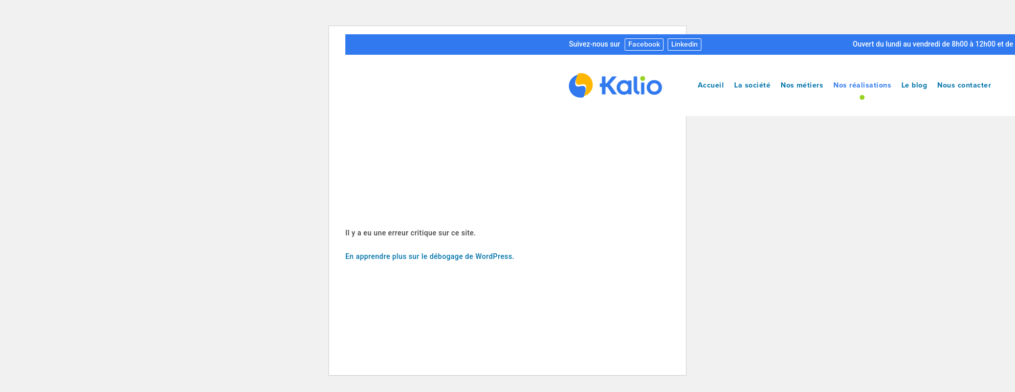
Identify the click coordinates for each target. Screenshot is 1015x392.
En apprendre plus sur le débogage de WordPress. (430, 256)
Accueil (711, 85)
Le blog (914, 85)
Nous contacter (964, 85)
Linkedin (684, 44)
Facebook (644, 44)
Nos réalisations (862, 85)
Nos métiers (802, 85)
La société (752, 85)
